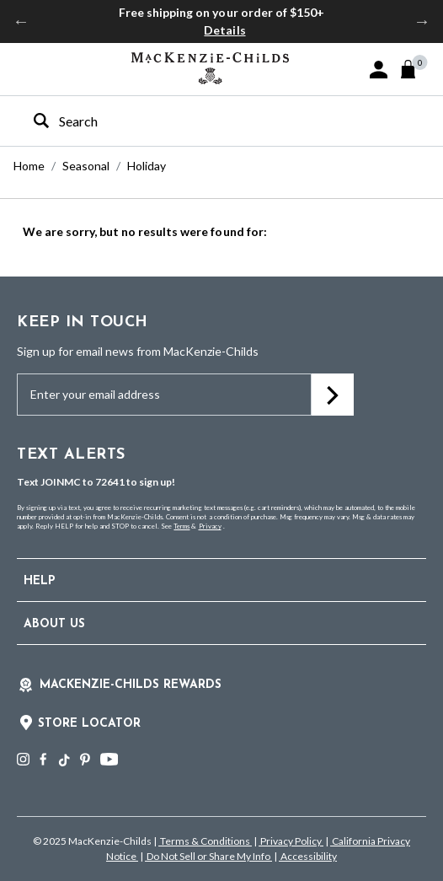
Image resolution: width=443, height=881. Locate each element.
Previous (21, 21)
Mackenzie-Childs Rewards (131, 685)
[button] (378, 69)
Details (224, 30)
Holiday (146, 165)
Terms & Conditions (205, 841)
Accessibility (308, 856)
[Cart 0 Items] (415, 69)
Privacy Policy (291, 841)
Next (422, 21)
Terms (181, 526)
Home (29, 165)
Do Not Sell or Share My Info (208, 856)
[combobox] (207, 121)
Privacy (210, 526)
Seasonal (85, 165)
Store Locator (89, 723)
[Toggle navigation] (26, 68)
